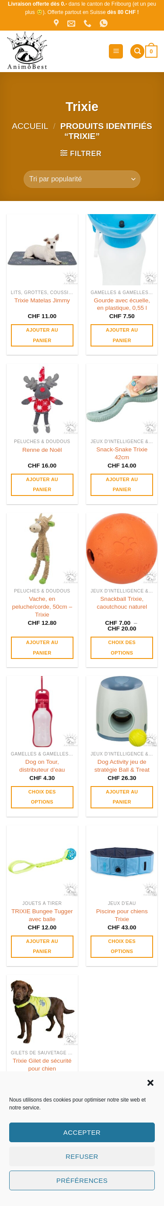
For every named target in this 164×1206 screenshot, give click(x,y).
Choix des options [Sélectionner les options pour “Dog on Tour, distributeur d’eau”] (42, 797)
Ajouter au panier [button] (42, 335)
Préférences (82, 1180)
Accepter (82, 1132)
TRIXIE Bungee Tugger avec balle (42, 915)
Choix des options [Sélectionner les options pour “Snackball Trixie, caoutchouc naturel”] (122, 647)
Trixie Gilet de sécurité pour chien (42, 1064)
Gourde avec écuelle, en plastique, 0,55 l (122, 304)
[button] (150, 1082)
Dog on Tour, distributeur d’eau (42, 766)
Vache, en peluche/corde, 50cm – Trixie (42, 606)
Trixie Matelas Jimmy (42, 300)
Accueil (30, 126)
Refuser (82, 1156)
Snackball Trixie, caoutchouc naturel (122, 603)
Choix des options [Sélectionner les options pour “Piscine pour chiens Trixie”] (122, 946)
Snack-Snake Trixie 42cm (121, 453)
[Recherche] (137, 51)
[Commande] (82, 179)
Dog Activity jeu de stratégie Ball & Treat (122, 766)
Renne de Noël (42, 450)
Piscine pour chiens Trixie (122, 915)
